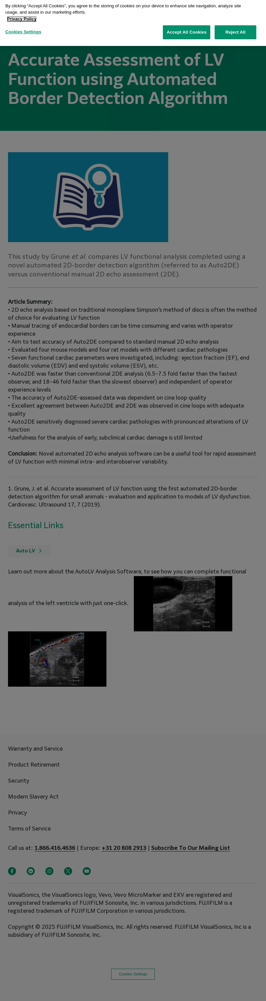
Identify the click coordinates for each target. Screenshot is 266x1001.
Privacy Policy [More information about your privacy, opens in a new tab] (21, 15)
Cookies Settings (23, 28)
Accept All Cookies (187, 28)
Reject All (235, 28)
